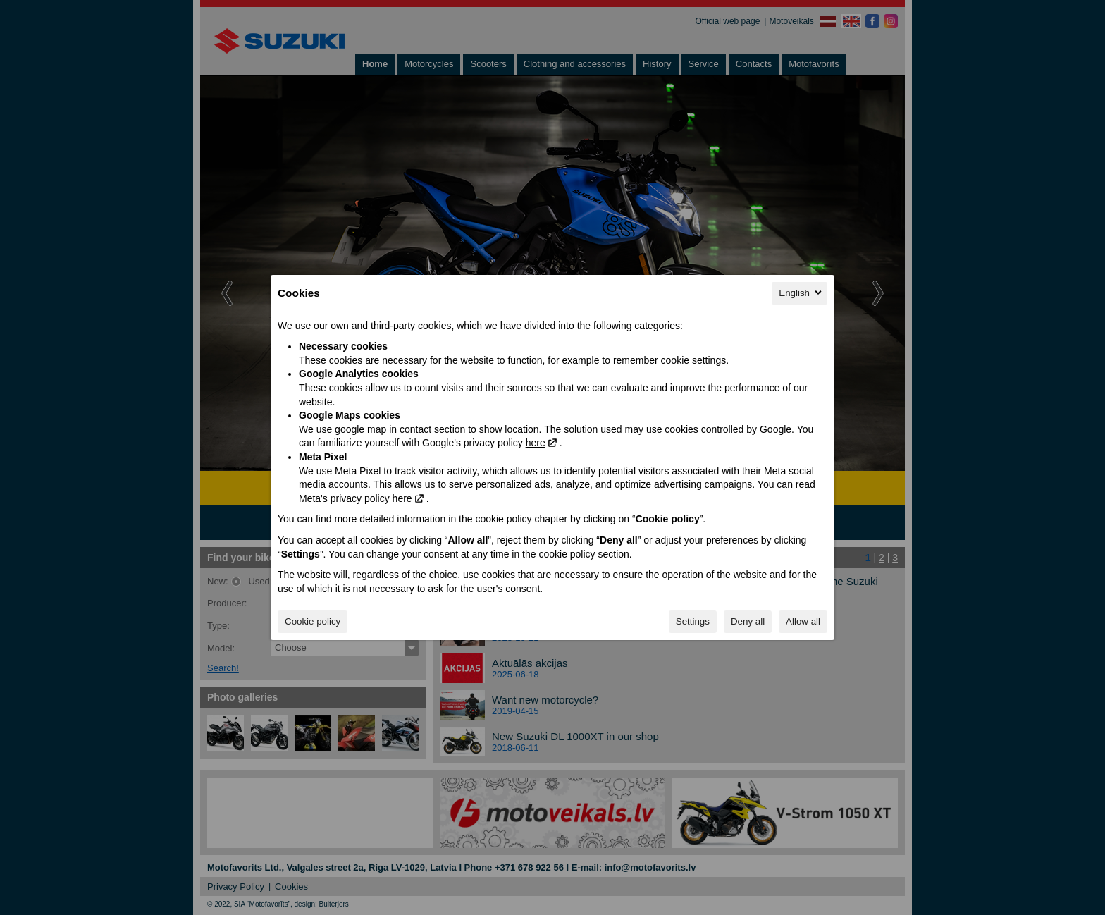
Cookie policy (312, 621)
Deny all (748, 621)
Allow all (803, 621)
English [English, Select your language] (801, 292)
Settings (693, 621)
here (535, 442)
